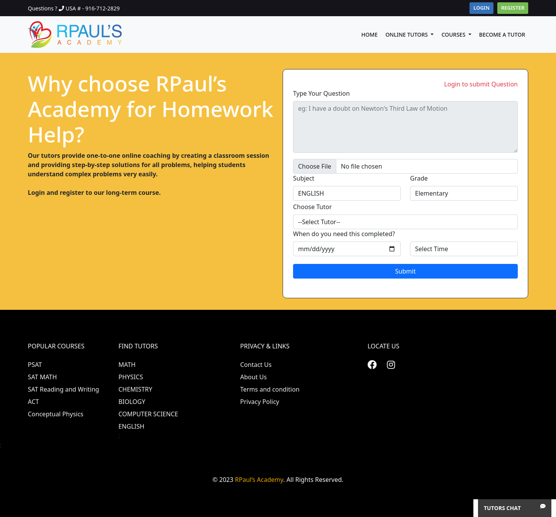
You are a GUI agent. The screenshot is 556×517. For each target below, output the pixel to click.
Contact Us (255, 364)
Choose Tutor (312, 207)
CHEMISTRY (136, 389)
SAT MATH (42, 377)
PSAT (35, 364)
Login (481, 7)
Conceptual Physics (55, 414)
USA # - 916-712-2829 (93, 8)
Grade (419, 178)
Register (512, 7)
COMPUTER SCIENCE (148, 414)
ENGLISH (131, 426)
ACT (33, 401)
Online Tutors (407, 34)
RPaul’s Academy (259, 479)
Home (369, 34)
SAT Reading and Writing (63, 389)
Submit (405, 271)
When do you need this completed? (344, 234)
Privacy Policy (259, 401)
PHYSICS (131, 377)
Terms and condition (270, 389)
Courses (454, 34)
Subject (303, 178)
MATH (127, 364)
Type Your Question (321, 93)
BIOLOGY (132, 401)
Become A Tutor (502, 34)
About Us (253, 377)
